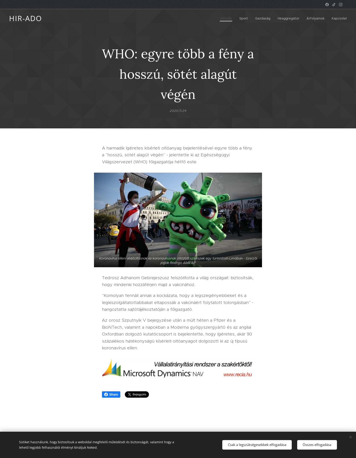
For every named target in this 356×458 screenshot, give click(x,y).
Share (111, 394)
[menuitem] (227, 18)
